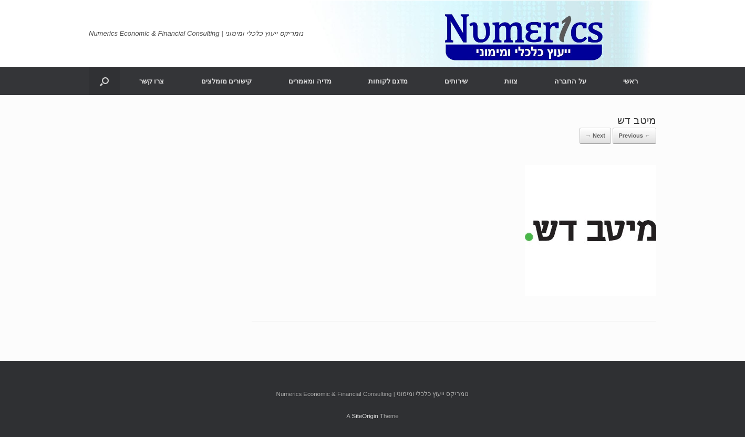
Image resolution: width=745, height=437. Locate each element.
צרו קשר (151, 81)
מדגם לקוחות (388, 81)
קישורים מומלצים (226, 81)
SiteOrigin (364, 416)
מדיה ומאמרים (310, 81)
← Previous (634, 135)
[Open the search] (104, 81)
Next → (595, 135)
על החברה (570, 81)
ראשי (630, 81)
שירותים (456, 81)
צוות (511, 81)
